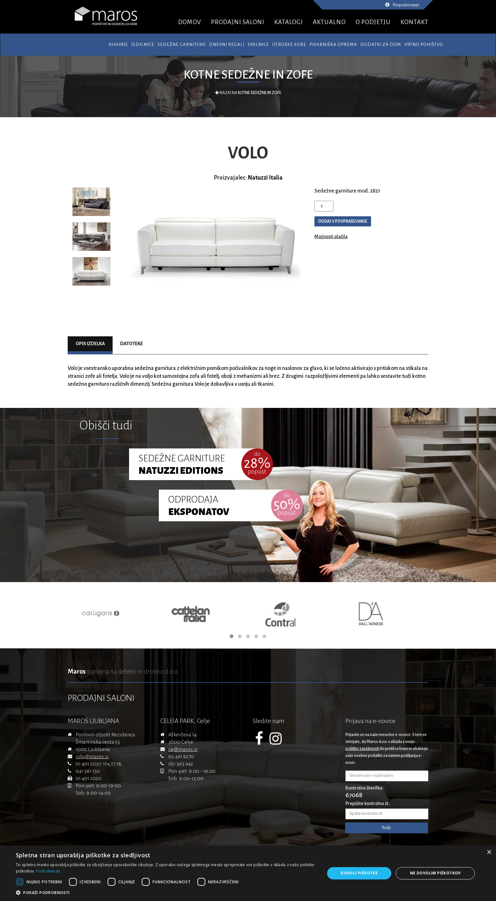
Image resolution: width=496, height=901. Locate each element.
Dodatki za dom (380, 44)
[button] (166, 892)
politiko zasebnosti (362, 748)
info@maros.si (92, 756)
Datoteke (131, 343)
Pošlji (386, 828)
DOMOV (189, 22)
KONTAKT (414, 22)
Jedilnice (142, 44)
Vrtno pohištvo (423, 44)
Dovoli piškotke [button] (359, 873)
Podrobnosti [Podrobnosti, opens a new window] (48, 871)
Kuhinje (118, 44)
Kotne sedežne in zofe (248, 74)
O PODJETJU (373, 22)
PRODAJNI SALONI (237, 22)
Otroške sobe (289, 44)
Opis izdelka (90, 343)
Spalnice (258, 44)
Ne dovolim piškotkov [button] (435, 873)
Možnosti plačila (331, 236)
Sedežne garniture (182, 44)
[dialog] (248, 873)
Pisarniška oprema (333, 44)
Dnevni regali (227, 44)
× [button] (489, 852)
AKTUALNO (329, 22)
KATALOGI (288, 22)
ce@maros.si (183, 749)
